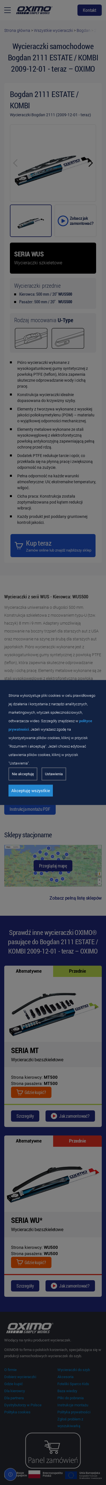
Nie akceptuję (23, 774)
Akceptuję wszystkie (30, 790)
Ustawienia (54, 774)
